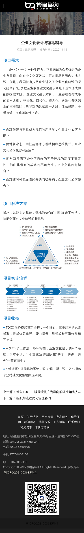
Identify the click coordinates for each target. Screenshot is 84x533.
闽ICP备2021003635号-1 (42, 523)
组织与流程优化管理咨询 (33, 398)
